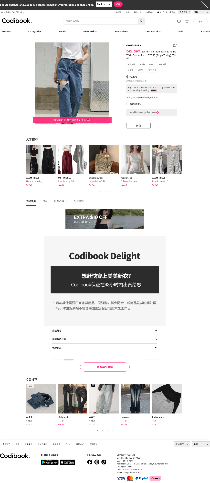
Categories (34, 31)
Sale (180, 31)
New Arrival (90, 31)
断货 (138, 126)
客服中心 (80, 444)
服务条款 (28, 444)
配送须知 (79, 201)
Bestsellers (121, 31)
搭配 (45, 201)
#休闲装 (131, 64)
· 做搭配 (117, 12)
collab (68, 444)
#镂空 (130, 70)
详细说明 (31, 201)
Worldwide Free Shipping (12, 12)
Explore (205, 31)
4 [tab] (112, 431)
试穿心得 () (60, 201)
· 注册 (127, 12)
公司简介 (93, 444)
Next (186, 165)
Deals (62, 31)
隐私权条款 (42, 444)
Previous (23, 165)
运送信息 (56, 444)
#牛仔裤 (162, 64)
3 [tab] (110, 191)
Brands (6, 31)
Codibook (17, 21)
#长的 (140, 70)
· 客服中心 (149, 12)
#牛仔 (152, 64)
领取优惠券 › (135, 104)
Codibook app (169, 12)
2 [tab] (105, 191)
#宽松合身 (152, 70)
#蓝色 (142, 64)
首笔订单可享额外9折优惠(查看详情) (142, 97)
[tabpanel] (42, 166)
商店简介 (6, 444)
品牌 (18, 444)
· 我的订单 (137, 12)
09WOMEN (134, 45)
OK (118, 4)
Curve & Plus (153, 31)
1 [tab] (100, 191)
